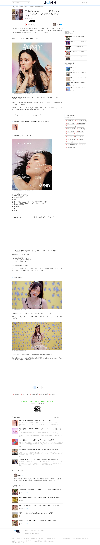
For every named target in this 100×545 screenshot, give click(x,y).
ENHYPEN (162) (70, 131)
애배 (20, 436)
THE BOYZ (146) (70, 139)
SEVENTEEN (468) (78, 136)
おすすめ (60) (69, 120)
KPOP (26, 18)
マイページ (84, 2)
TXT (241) (69, 141)
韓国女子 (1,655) (70, 123)
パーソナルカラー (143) (72, 144)
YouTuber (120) (78, 141)
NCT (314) (69, 136)
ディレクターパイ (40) (71, 126)
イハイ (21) (52, 394)
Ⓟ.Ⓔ (20, 465)
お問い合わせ (37, 533)
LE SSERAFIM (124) (71, 147)
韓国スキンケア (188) (80, 120)
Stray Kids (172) (81, 123)
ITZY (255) (69, 134)
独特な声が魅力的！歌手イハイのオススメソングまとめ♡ (32, 122)
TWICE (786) (80, 139)
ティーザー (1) (24, 394)
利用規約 (32, 533)
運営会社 (27, 533)
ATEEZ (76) (81, 128)
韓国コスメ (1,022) (70, 128)
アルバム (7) (33, 394)
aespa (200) (80, 131)
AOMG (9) (16, 394)
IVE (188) (76, 134)
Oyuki (56, 24)
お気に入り (29, 24)
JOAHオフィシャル (74, 70)
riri (19, 425)
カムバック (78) (43, 394)
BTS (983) (82, 144)
